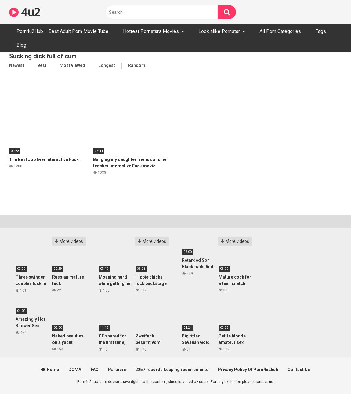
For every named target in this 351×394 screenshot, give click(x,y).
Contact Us (299, 369)
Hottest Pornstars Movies (151, 31)
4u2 (24, 12)
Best (41, 65)
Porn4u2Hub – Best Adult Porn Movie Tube (62, 31)
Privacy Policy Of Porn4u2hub (248, 369)
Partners (117, 369)
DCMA (74, 369)
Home (53, 369)
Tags (321, 31)
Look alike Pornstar (219, 31)
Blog (21, 45)
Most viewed (72, 65)
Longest (106, 65)
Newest (16, 65)
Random (136, 65)
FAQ (95, 369)
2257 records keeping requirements (172, 369)
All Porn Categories (280, 31)
